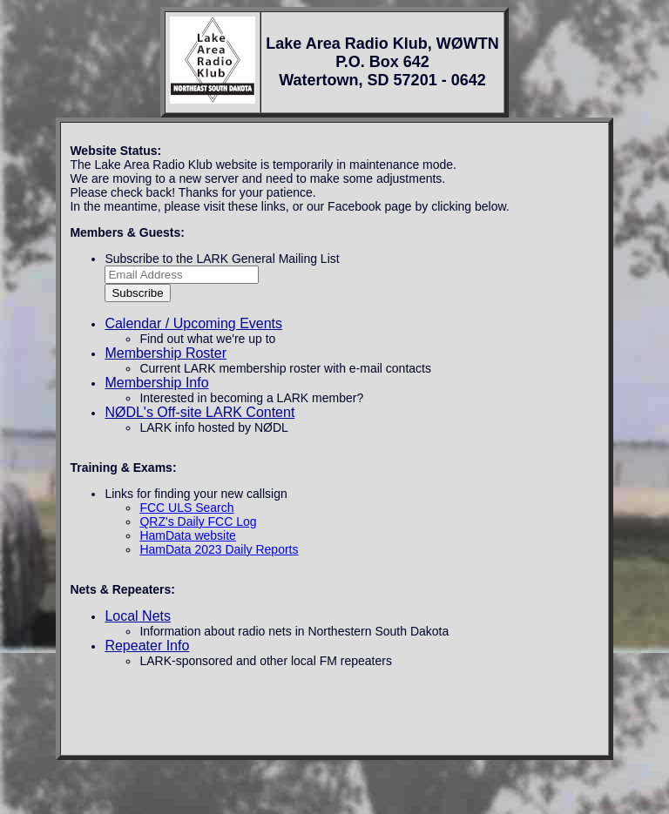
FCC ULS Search (186, 508)
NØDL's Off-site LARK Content (199, 412)
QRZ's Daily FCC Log (197, 521)
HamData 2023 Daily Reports (218, 549)
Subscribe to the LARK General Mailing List (222, 259)
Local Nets (138, 616)
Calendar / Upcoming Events (193, 323)
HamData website (187, 535)
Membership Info (156, 382)
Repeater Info (147, 645)
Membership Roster (165, 353)
